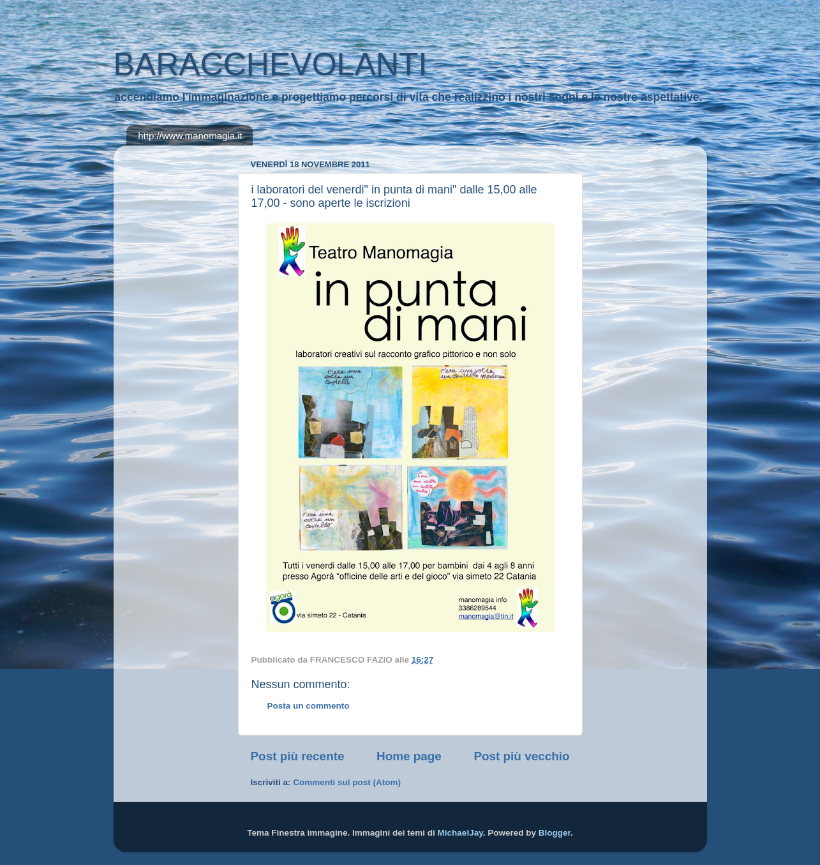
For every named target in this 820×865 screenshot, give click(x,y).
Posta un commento (308, 706)
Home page (409, 756)
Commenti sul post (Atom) (347, 782)
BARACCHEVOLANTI (271, 64)
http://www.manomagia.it (190, 135)
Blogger (554, 833)
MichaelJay (460, 833)
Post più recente (298, 756)
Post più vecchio (521, 756)
